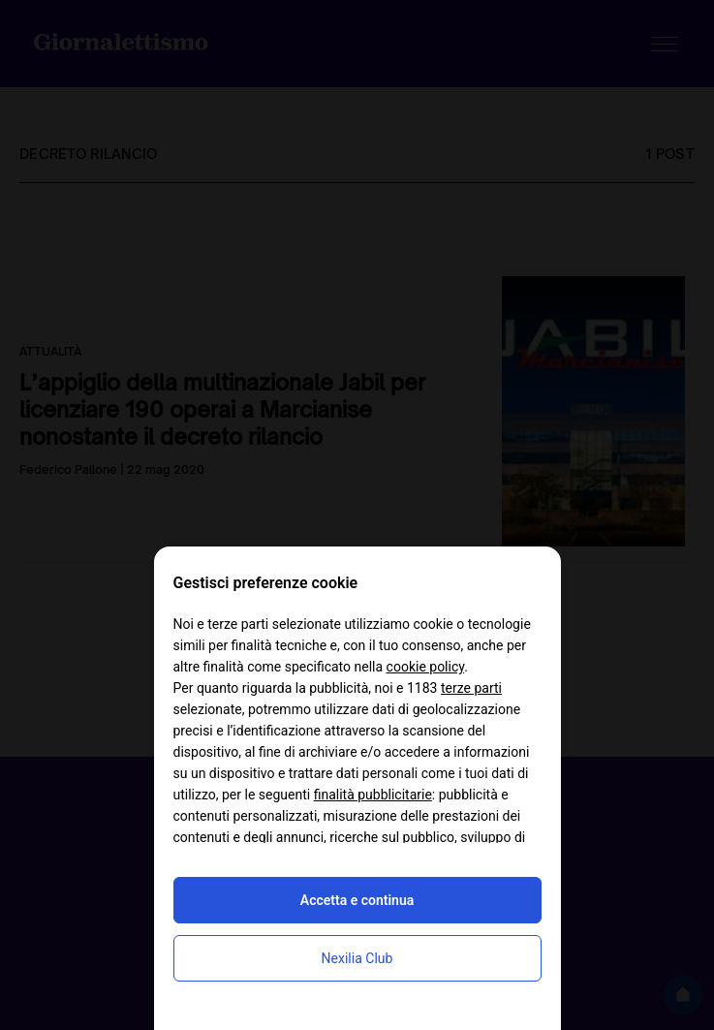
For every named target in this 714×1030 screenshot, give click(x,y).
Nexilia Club (357, 958)
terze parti (471, 688)
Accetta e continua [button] (357, 900)
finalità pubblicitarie (373, 794)
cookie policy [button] (426, 666)
